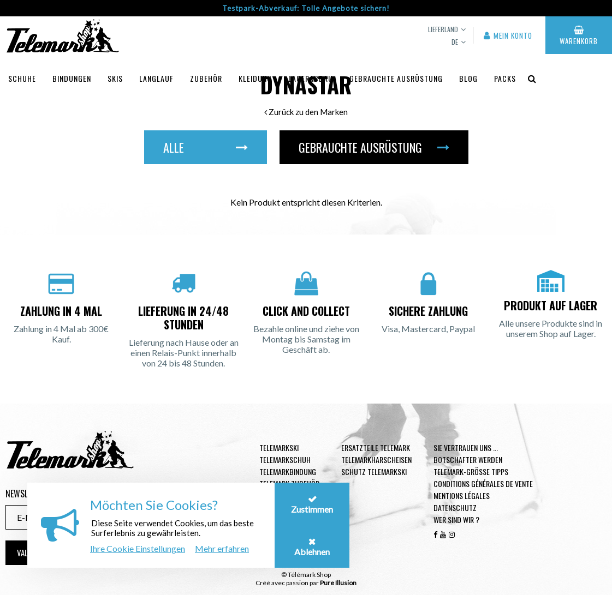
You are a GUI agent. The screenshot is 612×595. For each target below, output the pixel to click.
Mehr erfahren (222, 548)
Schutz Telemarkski (374, 471)
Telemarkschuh (285, 459)
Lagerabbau (310, 78)
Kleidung (255, 78)
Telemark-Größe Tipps (470, 471)
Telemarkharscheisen (376, 459)
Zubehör (206, 78)
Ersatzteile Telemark (375, 447)
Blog (468, 78)
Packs (505, 78)
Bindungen (71, 78)
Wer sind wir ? (456, 519)
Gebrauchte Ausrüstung (396, 78)
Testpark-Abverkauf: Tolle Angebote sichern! (306, 8)
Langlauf (156, 78)
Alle (205, 147)
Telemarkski (279, 447)
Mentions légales (461, 495)
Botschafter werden (467, 459)
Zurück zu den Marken (306, 112)
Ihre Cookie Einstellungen (137, 548)
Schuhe (22, 78)
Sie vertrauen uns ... (465, 447)
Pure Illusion (338, 583)
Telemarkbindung (287, 471)
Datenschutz (455, 507)
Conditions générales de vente (483, 483)
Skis (115, 78)
